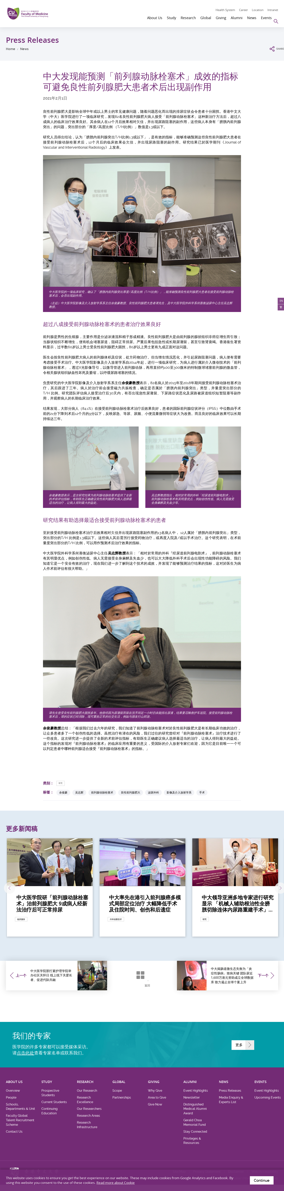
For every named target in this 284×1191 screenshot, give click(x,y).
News (24, 49)
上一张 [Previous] (17, 888)
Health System (225, 10)
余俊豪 (63, 793)
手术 (202, 793)
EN (279, 302)
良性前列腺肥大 (130, 793)
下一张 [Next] (267, 888)
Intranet (272, 10)
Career (243, 10)
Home (10, 49)
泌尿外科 (153, 793)
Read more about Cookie (115, 1181)
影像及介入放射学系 (179, 793)
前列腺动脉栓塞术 (102, 793)
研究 (62, 783)
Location (257, 10)
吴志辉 (79, 793)
